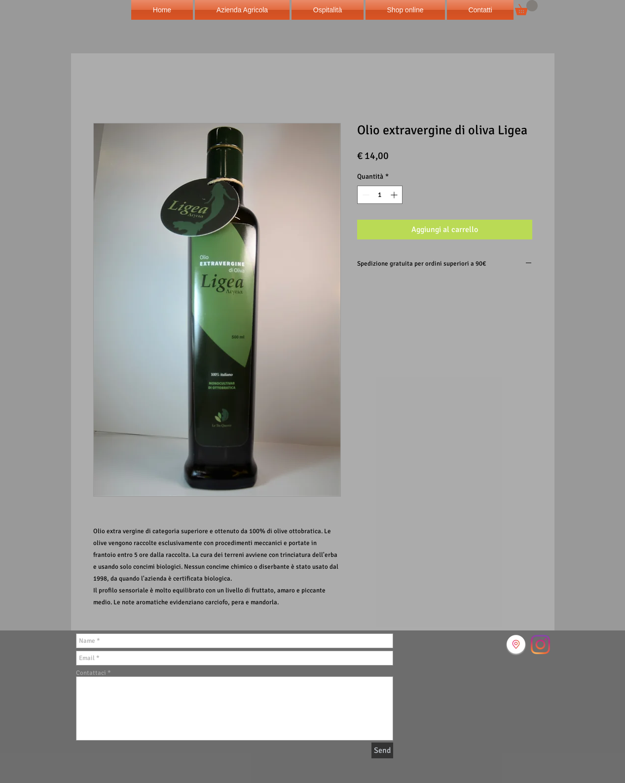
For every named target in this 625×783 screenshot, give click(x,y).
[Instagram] (540, 644)
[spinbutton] (380, 194)
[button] (526, 7)
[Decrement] (365, 194)
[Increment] (395, 194)
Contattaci (91, 673)
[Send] (382, 750)
